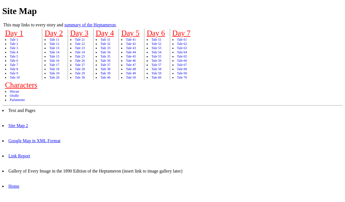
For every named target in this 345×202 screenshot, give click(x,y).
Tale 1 (14, 40)
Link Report (19, 155)
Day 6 (156, 33)
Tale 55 (156, 56)
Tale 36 (105, 61)
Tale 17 (54, 65)
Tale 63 (182, 48)
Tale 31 (105, 40)
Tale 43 (131, 48)
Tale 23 (80, 48)
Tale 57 (156, 65)
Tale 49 (131, 73)
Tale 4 (14, 52)
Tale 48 (131, 69)
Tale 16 (54, 61)
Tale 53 (156, 48)
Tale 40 (105, 77)
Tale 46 (131, 61)
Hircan (14, 91)
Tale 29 (80, 73)
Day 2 (53, 33)
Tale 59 (156, 73)
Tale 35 (105, 56)
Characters (21, 85)
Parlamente (17, 100)
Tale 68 (182, 69)
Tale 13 (54, 48)
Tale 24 (80, 52)
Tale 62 (182, 44)
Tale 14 (54, 52)
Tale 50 (131, 77)
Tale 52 (156, 44)
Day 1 (14, 33)
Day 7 (181, 33)
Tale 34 (105, 52)
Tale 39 (105, 73)
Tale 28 (80, 69)
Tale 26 (80, 61)
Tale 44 (131, 52)
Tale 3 (14, 48)
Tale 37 (105, 65)
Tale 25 (80, 56)
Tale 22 (80, 44)
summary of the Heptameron (90, 24)
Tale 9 (14, 73)
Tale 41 (131, 40)
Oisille (14, 96)
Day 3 (79, 33)
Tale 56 (156, 61)
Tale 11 (54, 40)
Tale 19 (54, 73)
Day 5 (130, 33)
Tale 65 (182, 56)
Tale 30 (80, 77)
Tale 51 (156, 40)
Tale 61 (182, 40)
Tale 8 (14, 69)
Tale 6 (14, 61)
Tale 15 (54, 56)
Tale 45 (131, 56)
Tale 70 (182, 77)
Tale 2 (14, 44)
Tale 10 (15, 77)
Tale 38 (105, 69)
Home (13, 186)
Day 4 (105, 33)
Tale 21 (80, 40)
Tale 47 (131, 65)
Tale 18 (54, 69)
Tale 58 (156, 69)
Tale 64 (182, 52)
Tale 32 (105, 44)
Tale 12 (54, 44)
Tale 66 (182, 61)
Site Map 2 (18, 125)
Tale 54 (156, 52)
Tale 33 (105, 48)
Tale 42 (131, 44)
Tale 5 (14, 56)
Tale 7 (14, 65)
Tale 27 (80, 65)
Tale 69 (182, 73)
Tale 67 (182, 65)
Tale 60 (156, 77)
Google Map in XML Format (34, 140)
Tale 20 (54, 77)
